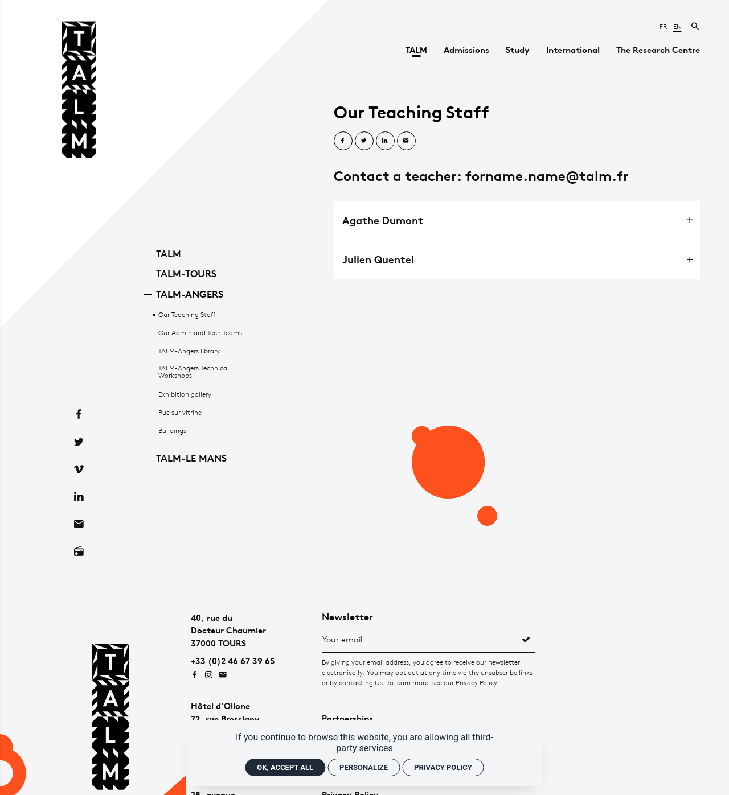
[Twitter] (79, 419)
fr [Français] (664, 26)
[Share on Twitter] (364, 140)
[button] (517, 220)
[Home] (79, 92)
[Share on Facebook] (343, 140)
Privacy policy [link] (443, 767)
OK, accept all (285, 767)
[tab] (517, 220)
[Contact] (79, 501)
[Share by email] (406, 140)
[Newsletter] (420, 639)
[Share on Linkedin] (385, 140)
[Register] (526, 639)
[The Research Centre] (658, 49)
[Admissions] (466, 49)
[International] (573, 49)
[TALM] (416, 49)
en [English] (677, 26)
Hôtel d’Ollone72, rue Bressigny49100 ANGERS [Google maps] (225, 719)
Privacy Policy (476, 682)
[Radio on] (79, 529)
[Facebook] (79, 391)
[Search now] (695, 26)
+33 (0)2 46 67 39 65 (233, 661)
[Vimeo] (79, 447)
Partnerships (347, 718)
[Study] (518, 49)
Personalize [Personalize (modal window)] (363, 767)
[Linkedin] (79, 474)
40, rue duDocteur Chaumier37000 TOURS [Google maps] (228, 630)
